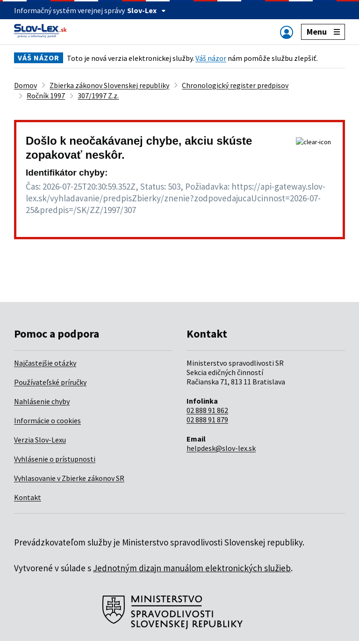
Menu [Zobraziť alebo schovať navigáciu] (323, 31)
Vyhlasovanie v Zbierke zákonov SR (69, 478)
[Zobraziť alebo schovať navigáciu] (286, 32)
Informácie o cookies (47, 420)
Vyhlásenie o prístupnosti (54, 459)
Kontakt (27, 497)
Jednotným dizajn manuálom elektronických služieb (192, 568)
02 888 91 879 (207, 419)
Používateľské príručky (50, 382)
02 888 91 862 (207, 410)
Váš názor (210, 58)
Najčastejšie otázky (45, 363)
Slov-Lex (146, 10)
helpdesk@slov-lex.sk (221, 448)
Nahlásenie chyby (42, 401)
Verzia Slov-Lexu (40, 439)
